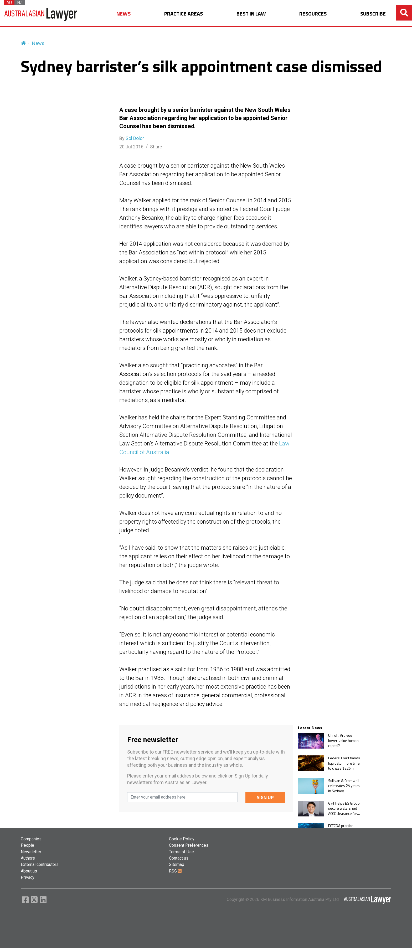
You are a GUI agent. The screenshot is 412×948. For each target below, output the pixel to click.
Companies (31, 838)
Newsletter (31, 851)
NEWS (123, 14)
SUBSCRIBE (373, 14)
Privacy (27, 877)
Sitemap (176, 864)
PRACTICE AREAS (183, 14)
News (38, 43)
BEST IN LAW (251, 14)
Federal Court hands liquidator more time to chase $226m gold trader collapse (344, 763)
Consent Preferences (188, 845)
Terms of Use (181, 851)
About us (29, 871)
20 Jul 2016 (131, 146)
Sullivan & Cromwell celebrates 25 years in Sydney (344, 786)
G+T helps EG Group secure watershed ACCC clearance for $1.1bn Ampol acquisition (344, 808)
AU (9, 2)
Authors (28, 858)
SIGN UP (265, 797)
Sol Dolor (135, 138)
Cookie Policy (181, 838)
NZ (19, 2)
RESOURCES (313, 14)
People (27, 845)
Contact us (178, 858)
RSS (175, 871)
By (131, 138)
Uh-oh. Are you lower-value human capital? (343, 740)
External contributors (40, 864)
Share (156, 146)
